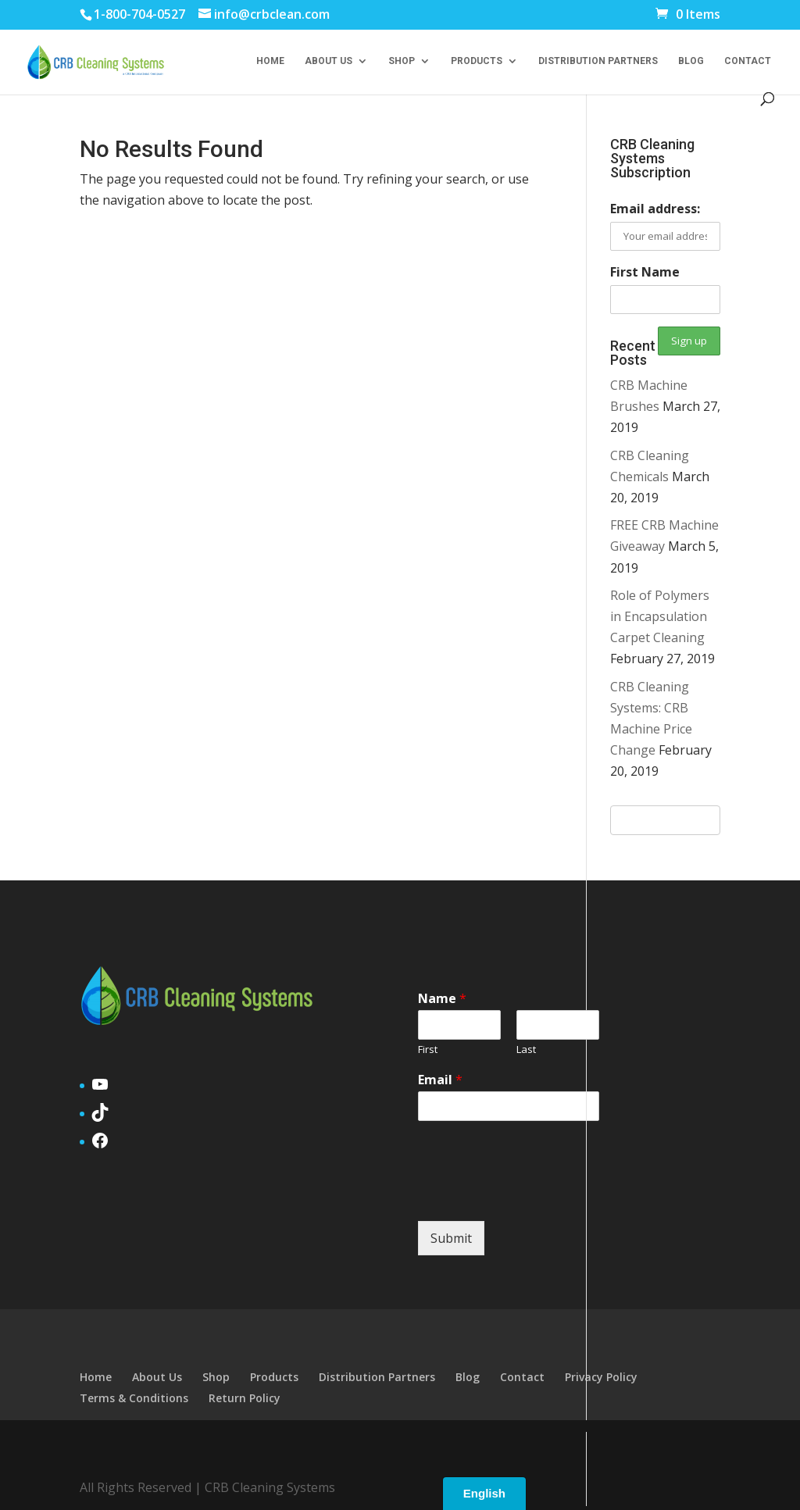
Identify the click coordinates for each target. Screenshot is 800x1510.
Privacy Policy (601, 1376)
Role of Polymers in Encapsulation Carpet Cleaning (659, 616)
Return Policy (244, 1397)
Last (526, 1049)
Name (442, 999)
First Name (645, 271)
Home (270, 60)
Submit (451, 1238)
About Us (328, 60)
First (428, 1049)
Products (476, 60)
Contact (747, 60)
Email (440, 1080)
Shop (401, 60)
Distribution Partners (598, 60)
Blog (691, 60)
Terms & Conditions (134, 1397)
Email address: (655, 208)
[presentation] (536, 1195)
